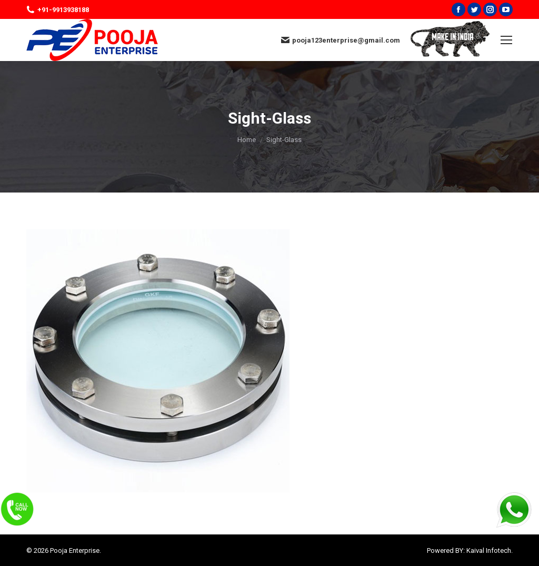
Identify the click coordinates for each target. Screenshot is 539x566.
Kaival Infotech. (489, 550)
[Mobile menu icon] (506, 40)
